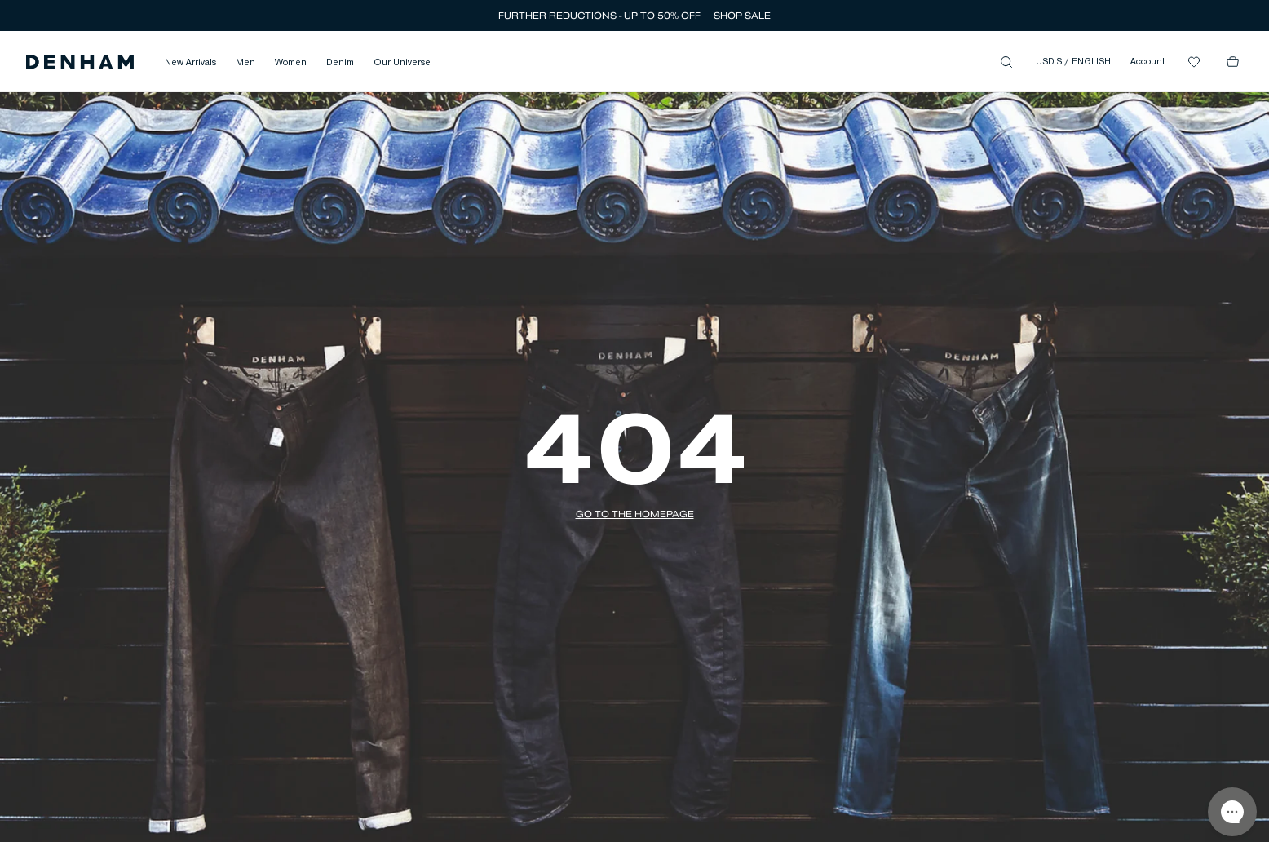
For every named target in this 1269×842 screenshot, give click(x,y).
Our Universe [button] (402, 63)
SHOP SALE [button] (742, 15)
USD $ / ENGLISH (1073, 62)
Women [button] (291, 63)
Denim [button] (340, 63)
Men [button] (245, 63)
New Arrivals (190, 63)
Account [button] (1147, 62)
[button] (80, 62)
